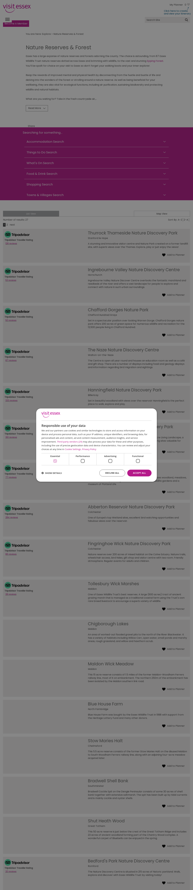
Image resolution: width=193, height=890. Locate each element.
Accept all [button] (139, 472)
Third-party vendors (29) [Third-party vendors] (69, 441)
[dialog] (96, 445)
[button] (51, 473)
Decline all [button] (112, 472)
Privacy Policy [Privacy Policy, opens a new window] (89, 449)
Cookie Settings (73, 449)
